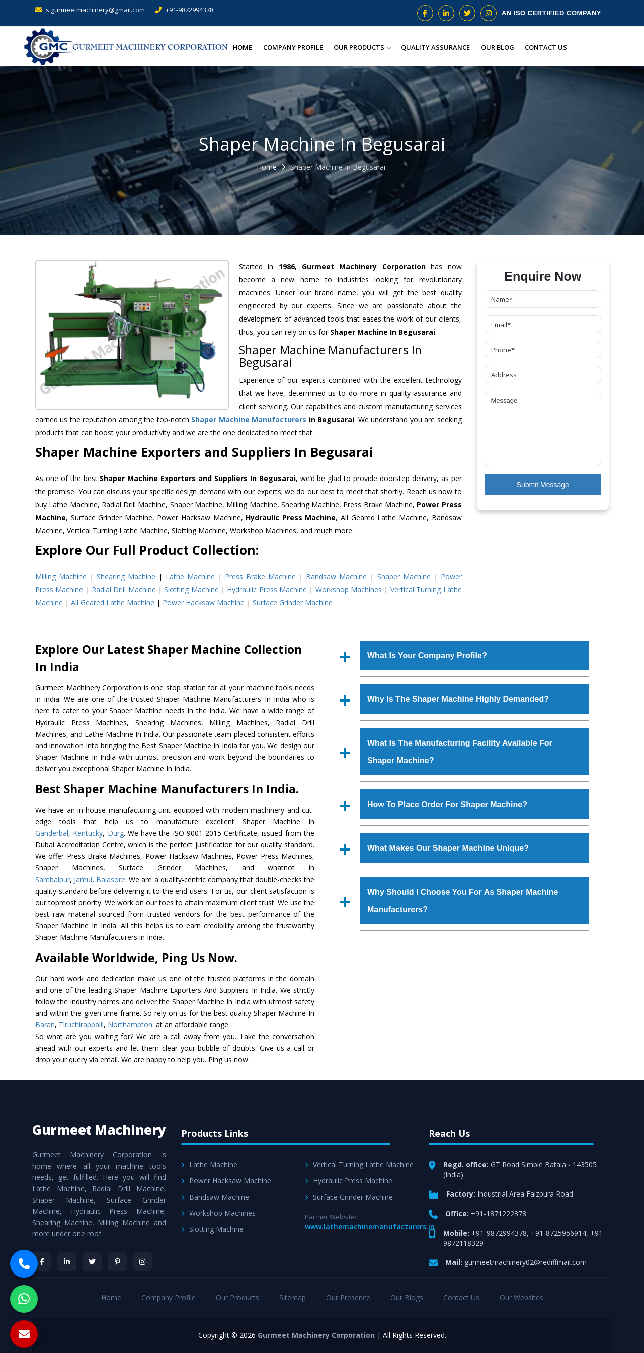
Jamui (83, 879)
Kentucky (88, 833)
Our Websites (521, 1297)
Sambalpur (52, 879)
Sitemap (292, 1297)
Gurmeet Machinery (99, 1130)
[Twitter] (92, 1261)
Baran (45, 1024)
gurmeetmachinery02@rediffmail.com (525, 1262)
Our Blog (498, 47)
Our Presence (348, 1297)
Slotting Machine (191, 589)
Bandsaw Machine (336, 576)
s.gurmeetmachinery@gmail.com (90, 9)
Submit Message (543, 485)
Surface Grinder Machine (293, 602)
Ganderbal (51, 833)
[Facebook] (41, 1261)
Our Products (364, 47)
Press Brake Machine (260, 576)
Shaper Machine (404, 576)
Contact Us (546, 47)
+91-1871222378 (498, 1213)
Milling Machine (61, 576)
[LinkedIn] (66, 1261)
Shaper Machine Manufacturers (248, 419)
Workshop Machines (348, 589)
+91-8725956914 (558, 1233)
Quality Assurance (437, 47)
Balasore (110, 879)
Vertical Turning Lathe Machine (359, 1164)
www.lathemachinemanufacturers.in (370, 1226)
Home (246, 47)
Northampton (130, 1024)
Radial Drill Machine (124, 589)
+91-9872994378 (184, 9)
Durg (116, 833)
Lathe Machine (190, 576)
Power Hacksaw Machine (204, 602)
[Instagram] (142, 1261)
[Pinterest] (117, 1261)
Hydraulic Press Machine (267, 589)
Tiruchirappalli (81, 1024)
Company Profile (296, 47)
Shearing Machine (126, 576)
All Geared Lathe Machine (112, 602)
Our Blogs (406, 1297)
